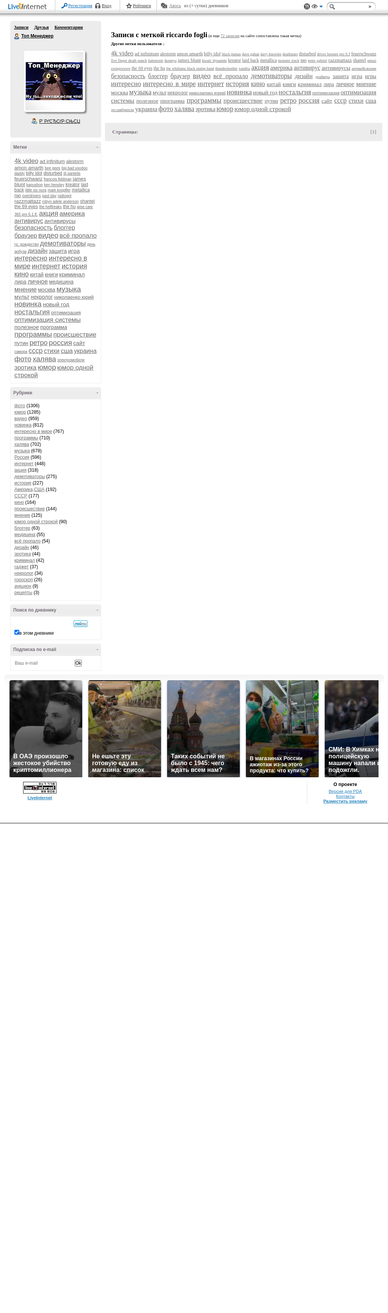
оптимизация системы (47, 319)
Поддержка (307, 6)
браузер (25, 235)
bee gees (52, 168)
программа (53, 327)
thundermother (226, 68)
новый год (56, 304)
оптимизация (66, 312)
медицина (61, 282)
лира (20, 282)
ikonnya (170, 60)
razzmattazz (27, 201)
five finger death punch (129, 60)
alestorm (75, 161)
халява (44, 359)
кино (21, 274)
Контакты (345, 796)
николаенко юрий (74, 297)
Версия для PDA (345, 791)
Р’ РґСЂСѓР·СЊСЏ (59, 121)
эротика (25, 367)
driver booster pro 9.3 (333, 54)
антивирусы (59, 221)
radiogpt (64, 196)
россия (60, 343)
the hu (69, 206)
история (74, 266)
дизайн (37, 251)
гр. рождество (26, 244)
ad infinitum (52, 161)
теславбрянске (122, 110)
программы (33, 334)
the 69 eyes (26, 206)
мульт (22, 296)
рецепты (23, 592)
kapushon (35, 185)
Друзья (41, 27)
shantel (87, 201)
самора (20, 352)
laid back (250, 60)
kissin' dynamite (214, 60)
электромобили (70, 360)
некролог (42, 297)
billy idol (34, 173)
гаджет (21, 566)
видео (48, 235)
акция (48, 213)
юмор (47, 367)
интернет (46, 266)
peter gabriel (317, 60)
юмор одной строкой (36, 521)
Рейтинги (142, 5)
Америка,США (29, 489)
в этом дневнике (36, 633)
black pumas (231, 54)
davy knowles (271, 54)
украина (85, 351)
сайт (79, 343)
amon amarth (29, 168)
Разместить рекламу (345, 801)
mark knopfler (59, 190)
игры (370, 76)
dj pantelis (71, 173)
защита (58, 251)
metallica (81, 190)
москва (46, 290)
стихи (51, 351)
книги (51, 274)
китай (37, 274)
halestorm (155, 60)
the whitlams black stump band (190, 68)
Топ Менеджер (17, 36)
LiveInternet (28, 7)
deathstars (290, 54)
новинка (28, 304)
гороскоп (23, 579)
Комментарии (69, 27)
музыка (68, 289)
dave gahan (251, 54)
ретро (39, 343)
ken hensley (54, 185)
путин (21, 343)
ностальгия (32, 312)
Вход (106, 5)
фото (22, 359)
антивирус (28, 221)
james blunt (189, 60)
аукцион (22, 586)
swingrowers (120, 68)
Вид (317, 8)
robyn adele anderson (60, 201)
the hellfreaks (50, 207)
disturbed (53, 173)
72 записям (230, 36)
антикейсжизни (364, 68)
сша (67, 351)
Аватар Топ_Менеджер (54, 81)
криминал (71, 274)
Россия (21, 457)
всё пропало (78, 235)
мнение (25, 289)
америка (72, 213)
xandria (244, 68)
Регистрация (80, 5)
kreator (73, 184)
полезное (26, 327)
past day (49, 196)
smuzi (371, 60)
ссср (35, 351)
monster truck (288, 60)
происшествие (74, 334)
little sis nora (36, 190)
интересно (30, 258)
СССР (20, 496)
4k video (26, 161)
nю (17, 195)
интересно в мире (33, 431)
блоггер (64, 227)
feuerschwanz (28, 179)
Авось (175, 5)
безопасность (33, 227)
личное (38, 281)
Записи (21, 27)
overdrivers (31, 196)
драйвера (322, 77)
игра (74, 251)
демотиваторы (63, 243)
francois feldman (57, 179)
